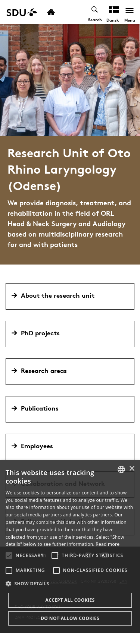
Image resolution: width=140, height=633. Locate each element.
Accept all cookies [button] (69, 600)
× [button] (131, 469)
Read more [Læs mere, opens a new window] (107, 544)
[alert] (70, 546)
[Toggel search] (95, 12)
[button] (8, 555)
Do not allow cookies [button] (70, 618)
